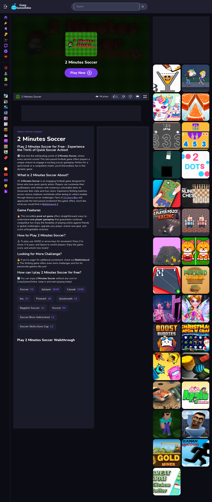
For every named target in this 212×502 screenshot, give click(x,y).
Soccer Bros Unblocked (37, 317)
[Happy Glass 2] (167, 78)
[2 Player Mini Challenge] (167, 193)
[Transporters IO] (167, 366)
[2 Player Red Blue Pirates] (195, 222)
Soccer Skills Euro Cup (36, 326)
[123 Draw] (167, 136)
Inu (24, 299)
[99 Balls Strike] (195, 366)
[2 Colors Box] (167, 164)
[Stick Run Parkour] (195, 453)
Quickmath (68, 299)
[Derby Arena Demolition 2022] (167, 395)
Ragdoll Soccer (32, 308)
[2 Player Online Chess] (195, 193)
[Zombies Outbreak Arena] (167, 309)
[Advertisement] (81, 113)
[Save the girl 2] (195, 78)
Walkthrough (64, 340)
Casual (75, 289)
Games (20, 131)
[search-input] (106, 6)
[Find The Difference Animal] (195, 251)
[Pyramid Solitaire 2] (195, 280)
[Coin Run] (167, 251)
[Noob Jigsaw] (167, 424)
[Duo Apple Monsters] (195, 395)
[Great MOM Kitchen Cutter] (167, 481)
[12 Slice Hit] (195, 107)
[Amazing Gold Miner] (167, 453)
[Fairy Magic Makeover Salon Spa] (195, 309)
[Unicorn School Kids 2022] (167, 107)
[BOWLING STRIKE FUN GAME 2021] (167, 280)
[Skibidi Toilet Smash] (195, 424)
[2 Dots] (195, 164)
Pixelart (43, 299)
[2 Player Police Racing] (167, 222)
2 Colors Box (70, 197)
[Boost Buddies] (167, 337)
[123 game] (195, 136)
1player (38, 131)
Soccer (29, 131)
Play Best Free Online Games (21, 6)
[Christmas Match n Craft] (195, 337)
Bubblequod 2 (50, 204)
